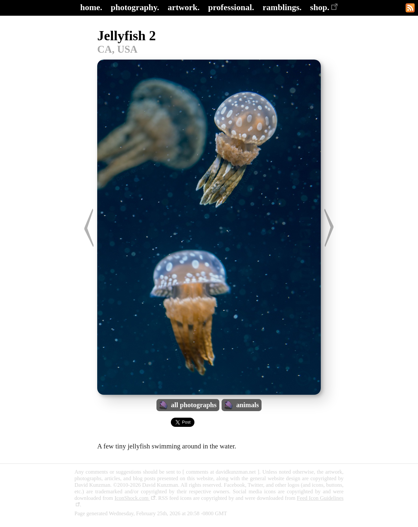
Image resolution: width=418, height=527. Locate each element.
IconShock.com (135, 498)
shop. (324, 7)
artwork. (183, 7)
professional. (231, 7)
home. (91, 7)
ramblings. (282, 7)
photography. (135, 7)
